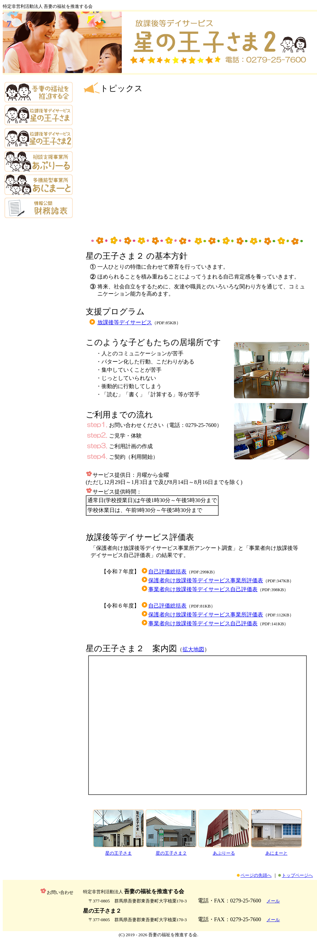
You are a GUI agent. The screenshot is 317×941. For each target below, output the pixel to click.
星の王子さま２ (171, 853)
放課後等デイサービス (124, 322)
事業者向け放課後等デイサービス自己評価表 (203, 589)
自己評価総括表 (167, 571)
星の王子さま (118, 853)
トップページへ (297, 875)
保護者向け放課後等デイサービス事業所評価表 (205, 580)
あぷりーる (224, 853)
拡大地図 (193, 649)
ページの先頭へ (256, 875)
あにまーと (276, 853)
